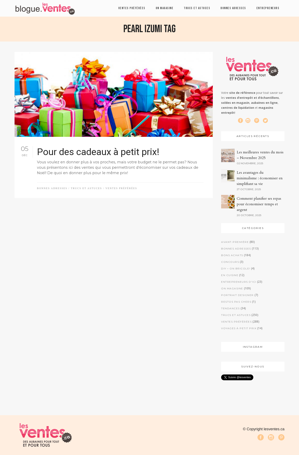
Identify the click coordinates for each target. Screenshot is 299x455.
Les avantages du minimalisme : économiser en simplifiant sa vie (260, 178)
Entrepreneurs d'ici (238, 281)
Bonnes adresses (52, 188)
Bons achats (232, 255)
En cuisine (229, 275)
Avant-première (235, 241)
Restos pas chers (236, 301)
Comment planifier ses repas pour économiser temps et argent (259, 204)
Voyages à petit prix (238, 328)
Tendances (230, 308)
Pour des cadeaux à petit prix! (98, 151)
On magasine (232, 288)
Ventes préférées (121, 188)
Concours (230, 261)
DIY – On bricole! (235, 268)
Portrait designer (237, 295)
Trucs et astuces (86, 188)
